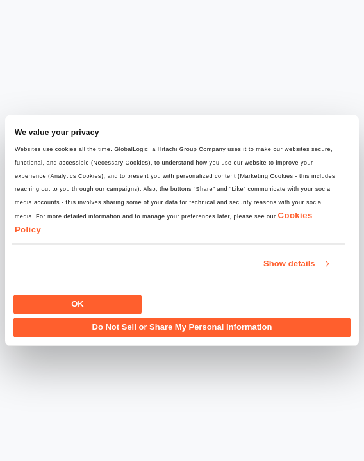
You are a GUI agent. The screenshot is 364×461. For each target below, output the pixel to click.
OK (77, 304)
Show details (289, 264)
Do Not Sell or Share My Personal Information (182, 327)
